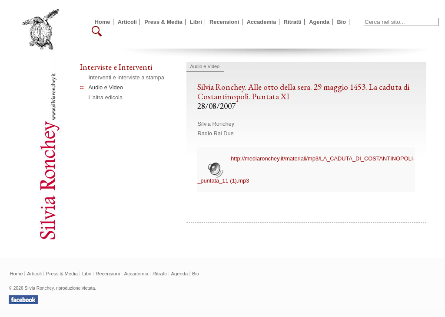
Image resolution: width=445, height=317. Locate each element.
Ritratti (293, 22)
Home (102, 22)
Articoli (127, 22)
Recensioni (224, 22)
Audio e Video (106, 87)
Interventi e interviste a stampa (126, 77)
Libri (196, 22)
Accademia (261, 22)
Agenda (319, 22)
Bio (341, 22)
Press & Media (163, 22)
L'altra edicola (106, 97)
